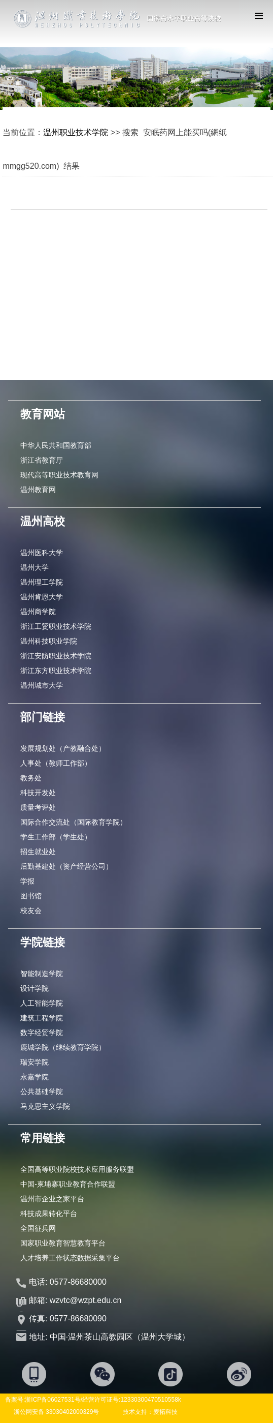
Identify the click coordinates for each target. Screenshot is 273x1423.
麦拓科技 (165, 1411)
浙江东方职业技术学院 (55, 671)
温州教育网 (38, 490)
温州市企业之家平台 (52, 1199)
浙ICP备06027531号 (52, 1399)
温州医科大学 (41, 553)
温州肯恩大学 (41, 597)
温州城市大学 (41, 685)
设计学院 (34, 988)
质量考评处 (38, 807)
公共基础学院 (41, 1091)
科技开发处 (38, 793)
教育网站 (42, 414)
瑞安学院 (34, 1062)
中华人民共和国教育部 (55, 445)
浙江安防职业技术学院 (55, 656)
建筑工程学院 (41, 1018)
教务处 (31, 778)
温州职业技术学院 (75, 132)
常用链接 (42, 1138)
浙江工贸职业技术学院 (55, 626)
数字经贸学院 (41, 1032)
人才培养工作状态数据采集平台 (70, 1258)
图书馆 (31, 896)
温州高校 (42, 521)
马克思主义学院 (45, 1106)
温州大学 (34, 567)
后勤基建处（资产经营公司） (66, 866)
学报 (27, 881)
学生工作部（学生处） (55, 837)
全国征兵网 (38, 1228)
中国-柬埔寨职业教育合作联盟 (67, 1184)
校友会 (31, 910)
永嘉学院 (34, 1077)
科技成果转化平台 (48, 1213)
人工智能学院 (41, 1003)
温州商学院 (38, 612)
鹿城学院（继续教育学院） (63, 1047)
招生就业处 (38, 851)
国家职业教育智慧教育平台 (63, 1243)
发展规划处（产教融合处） (63, 748)
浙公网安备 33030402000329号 (56, 1411)
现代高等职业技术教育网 (59, 475)
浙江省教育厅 (41, 460)
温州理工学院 (41, 582)
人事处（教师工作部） (55, 763)
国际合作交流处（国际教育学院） (73, 822)
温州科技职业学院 (48, 641)
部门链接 (42, 717)
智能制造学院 (41, 974)
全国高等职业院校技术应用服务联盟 (77, 1169)
